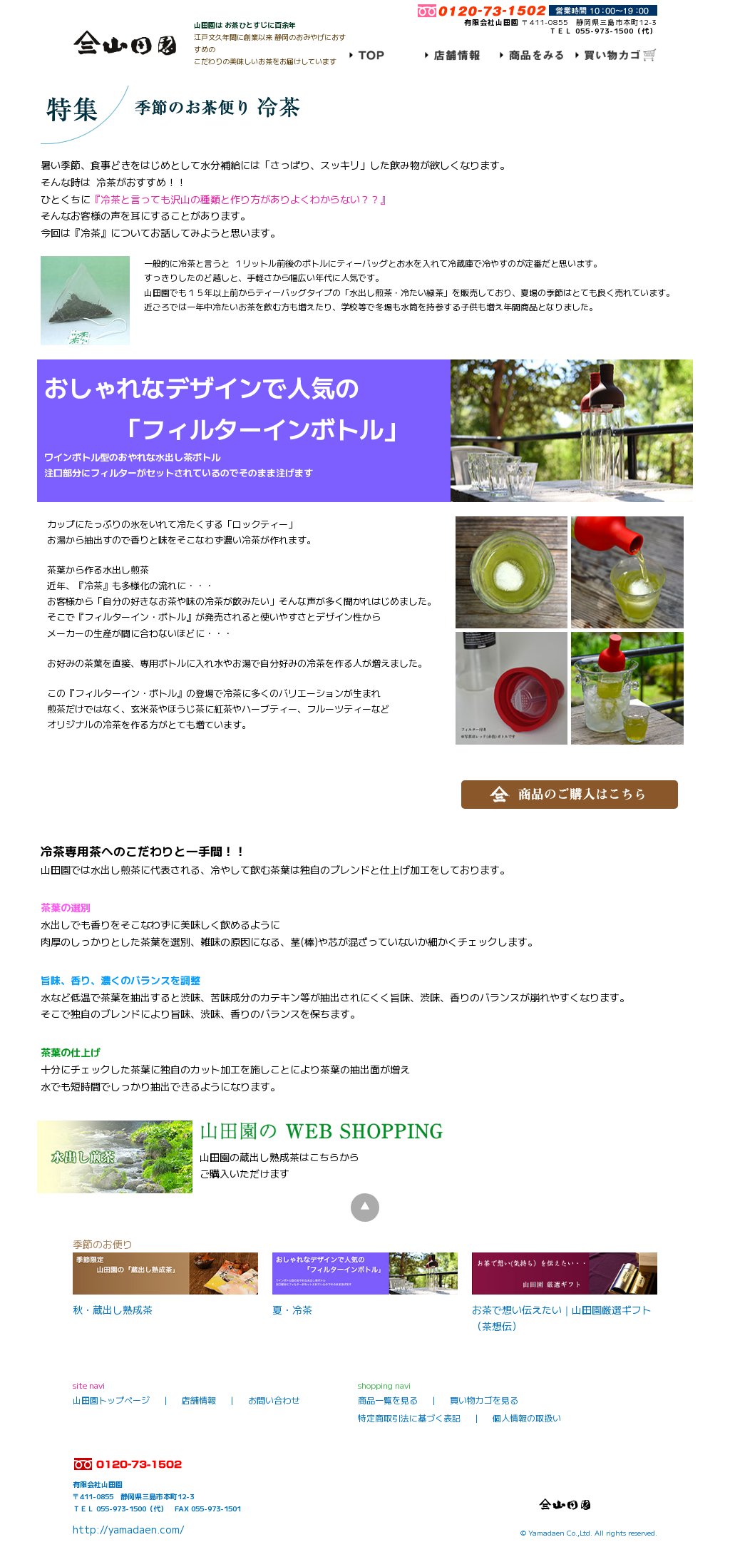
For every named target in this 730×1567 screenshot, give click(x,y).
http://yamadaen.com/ (129, 1529)
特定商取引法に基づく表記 (409, 1418)
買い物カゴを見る (484, 1400)
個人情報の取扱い (527, 1418)
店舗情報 (199, 1400)
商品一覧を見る (388, 1400)
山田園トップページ (111, 1400)
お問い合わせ (273, 1400)
